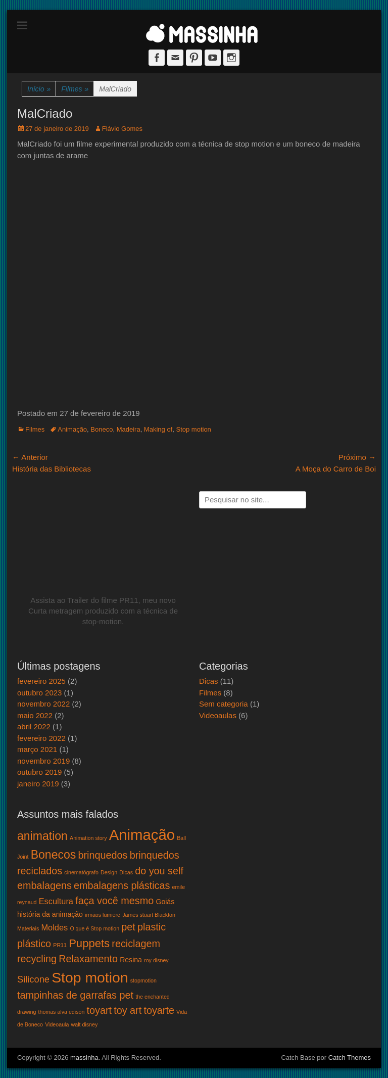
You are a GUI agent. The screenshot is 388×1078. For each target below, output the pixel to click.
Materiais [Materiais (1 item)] (28, 928)
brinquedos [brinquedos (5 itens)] (103, 855)
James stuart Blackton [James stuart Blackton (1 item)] (148, 915)
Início (39, 89)
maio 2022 (35, 715)
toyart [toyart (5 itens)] (99, 1010)
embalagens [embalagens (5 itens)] (44, 885)
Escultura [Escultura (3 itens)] (56, 901)
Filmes (74, 89)
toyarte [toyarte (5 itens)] (158, 1010)
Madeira (128, 429)
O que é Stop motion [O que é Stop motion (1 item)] (94, 928)
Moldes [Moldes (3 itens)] (54, 927)
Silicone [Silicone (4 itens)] (33, 979)
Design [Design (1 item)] (109, 872)
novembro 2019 (43, 761)
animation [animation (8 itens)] (42, 835)
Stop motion (193, 429)
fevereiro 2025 (41, 681)
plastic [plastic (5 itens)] (151, 926)
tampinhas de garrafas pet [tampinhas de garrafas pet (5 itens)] (75, 995)
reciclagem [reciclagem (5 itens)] (136, 943)
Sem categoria (223, 703)
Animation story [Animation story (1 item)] (88, 838)
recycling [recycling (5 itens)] (37, 958)
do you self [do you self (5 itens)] (159, 870)
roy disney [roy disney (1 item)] (156, 960)
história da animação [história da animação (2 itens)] (50, 914)
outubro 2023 (39, 692)
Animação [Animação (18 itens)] (142, 834)
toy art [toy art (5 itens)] (127, 1010)
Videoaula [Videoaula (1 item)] (57, 1024)
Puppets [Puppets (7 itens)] (89, 943)
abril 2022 (34, 726)
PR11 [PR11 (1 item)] (60, 945)
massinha (84, 1057)
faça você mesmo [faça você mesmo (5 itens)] (114, 900)
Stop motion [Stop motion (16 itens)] (90, 977)
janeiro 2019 (38, 783)
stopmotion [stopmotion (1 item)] (143, 980)
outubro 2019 (39, 772)
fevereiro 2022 (41, 738)
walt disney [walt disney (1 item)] (84, 1024)
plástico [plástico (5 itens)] (34, 943)
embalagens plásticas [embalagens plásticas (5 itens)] (122, 885)
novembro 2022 (43, 703)
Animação (72, 429)
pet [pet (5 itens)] (128, 926)
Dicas (208, 681)
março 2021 (37, 749)
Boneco (101, 429)
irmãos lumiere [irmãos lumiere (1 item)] (102, 915)
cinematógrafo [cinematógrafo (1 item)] (81, 872)
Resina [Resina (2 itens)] (131, 960)
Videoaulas (217, 715)
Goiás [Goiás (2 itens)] (165, 902)
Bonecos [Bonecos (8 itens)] (53, 854)
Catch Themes (349, 1057)
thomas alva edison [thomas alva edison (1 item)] (61, 1012)
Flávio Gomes (122, 128)
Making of (158, 429)
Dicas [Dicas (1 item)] (126, 872)
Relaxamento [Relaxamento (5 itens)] (88, 958)
